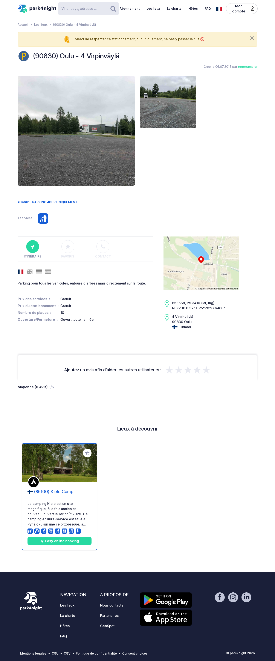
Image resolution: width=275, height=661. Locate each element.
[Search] (88, 8)
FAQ (208, 8)
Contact (103, 249)
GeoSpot (107, 626)
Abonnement (129, 8)
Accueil (23, 24)
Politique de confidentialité (96, 653)
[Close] (252, 38)
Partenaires (109, 615)
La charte (174, 8)
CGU (55, 653)
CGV (67, 653)
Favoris (67, 249)
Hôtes (193, 8)
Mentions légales (33, 653)
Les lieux (153, 8)
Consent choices (135, 653)
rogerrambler (247, 66)
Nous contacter (112, 605)
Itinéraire (32, 249)
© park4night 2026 (240, 653)
